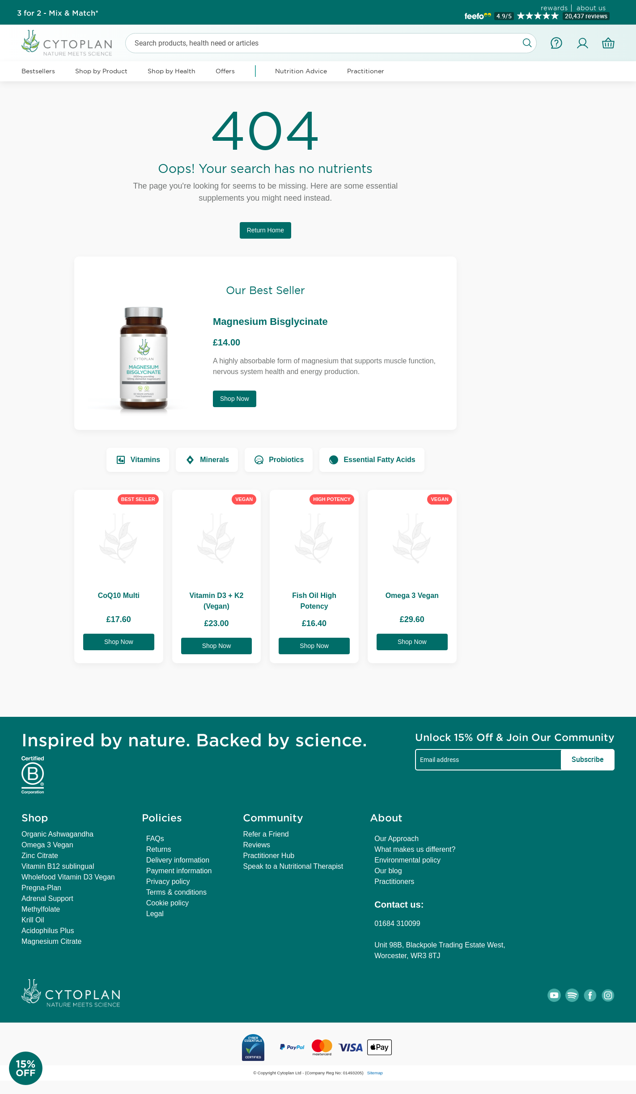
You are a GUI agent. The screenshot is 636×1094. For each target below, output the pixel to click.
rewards (554, 8)
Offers (225, 71)
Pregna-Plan (41, 888)
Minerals (207, 459)
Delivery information (177, 860)
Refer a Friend (265, 834)
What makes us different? (414, 849)
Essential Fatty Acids (371, 459)
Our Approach (396, 838)
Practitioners (394, 881)
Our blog (388, 871)
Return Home (265, 230)
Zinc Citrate (39, 855)
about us (591, 8)
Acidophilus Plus (47, 930)
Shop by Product (101, 71)
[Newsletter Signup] (36, 1068)
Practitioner (365, 71)
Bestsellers (38, 71)
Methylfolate (40, 909)
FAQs (155, 838)
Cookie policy (167, 903)
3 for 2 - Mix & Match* (57, 12)
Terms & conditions (176, 892)
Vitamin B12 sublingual (57, 866)
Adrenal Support (47, 898)
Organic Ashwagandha (57, 834)
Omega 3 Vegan (47, 845)
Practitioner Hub (268, 855)
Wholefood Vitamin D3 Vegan (68, 877)
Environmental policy (407, 860)
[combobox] (331, 43)
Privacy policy (168, 881)
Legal (155, 913)
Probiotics (279, 459)
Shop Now (234, 398)
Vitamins (137, 459)
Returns (158, 849)
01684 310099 (397, 923)
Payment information (179, 871)
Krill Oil (32, 920)
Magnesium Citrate (51, 941)
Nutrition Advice (301, 71)
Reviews (256, 845)
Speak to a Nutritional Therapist (293, 866)
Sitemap (375, 1072)
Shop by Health (171, 71)
